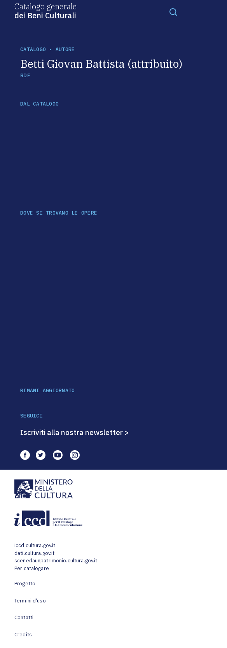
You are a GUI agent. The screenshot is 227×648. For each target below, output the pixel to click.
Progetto (24, 583)
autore (65, 49)
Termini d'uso (30, 600)
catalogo (33, 49)
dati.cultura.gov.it (34, 553)
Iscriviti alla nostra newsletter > (74, 432)
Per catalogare (31, 568)
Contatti (23, 617)
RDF (25, 75)
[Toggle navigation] (173, 11)
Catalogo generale (45, 10)
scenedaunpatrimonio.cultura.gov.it (55, 560)
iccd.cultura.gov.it (34, 545)
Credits (23, 634)
